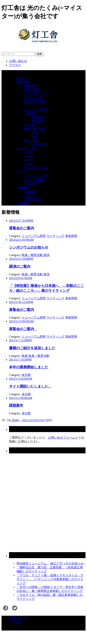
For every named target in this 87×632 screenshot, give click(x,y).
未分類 (26, 375)
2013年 (28, 160)
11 (26, 420)
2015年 (28, 152)
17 (44, 420)
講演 (35, 136)
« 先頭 (14, 420)
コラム (21, 172)
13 (32, 420)
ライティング (33, 97)
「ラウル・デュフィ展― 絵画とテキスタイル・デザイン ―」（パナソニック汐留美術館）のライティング (50, 579)
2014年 (28, 156)
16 (41, 420)
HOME (21, 78)
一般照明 (30, 113)
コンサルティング (36, 93)
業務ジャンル (26, 105)
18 (47, 420)
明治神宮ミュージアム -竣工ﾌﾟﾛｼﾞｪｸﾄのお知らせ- (51, 563)
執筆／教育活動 (34, 101)
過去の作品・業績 (36, 168)
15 (38, 420)
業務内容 (23, 81)
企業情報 (23, 187)
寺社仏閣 (30, 124)
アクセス (15, 65)
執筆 (35, 132)
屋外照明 (38, 121)
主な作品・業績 (27, 148)
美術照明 (71, 236)
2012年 (28, 164)
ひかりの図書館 (34, 179)
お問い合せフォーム (61, 437)
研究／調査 (31, 89)
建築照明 (38, 117)
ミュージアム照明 (36, 109)
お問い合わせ (18, 61)
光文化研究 (39, 144)
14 (35, 420)
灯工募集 (23, 203)
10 (23, 420)
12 (29, 420)
